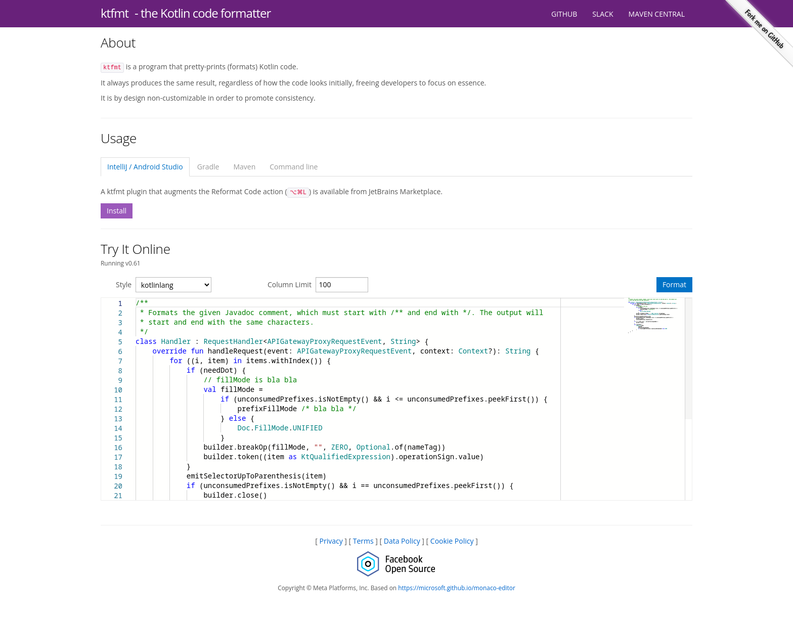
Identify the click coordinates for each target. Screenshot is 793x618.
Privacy (330, 541)
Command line (294, 166)
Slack (602, 14)
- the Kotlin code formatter (203, 13)
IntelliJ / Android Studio (145, 166)
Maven (244, 166)
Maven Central (657, 14)
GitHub (564, 14)
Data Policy (402, 541)
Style (123, 284)
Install (116, 210)
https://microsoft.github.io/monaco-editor (456, 588)
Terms (363, 541)
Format (674, 284)
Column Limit (290, 284)
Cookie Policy (452, 541)
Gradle (208, 166)
